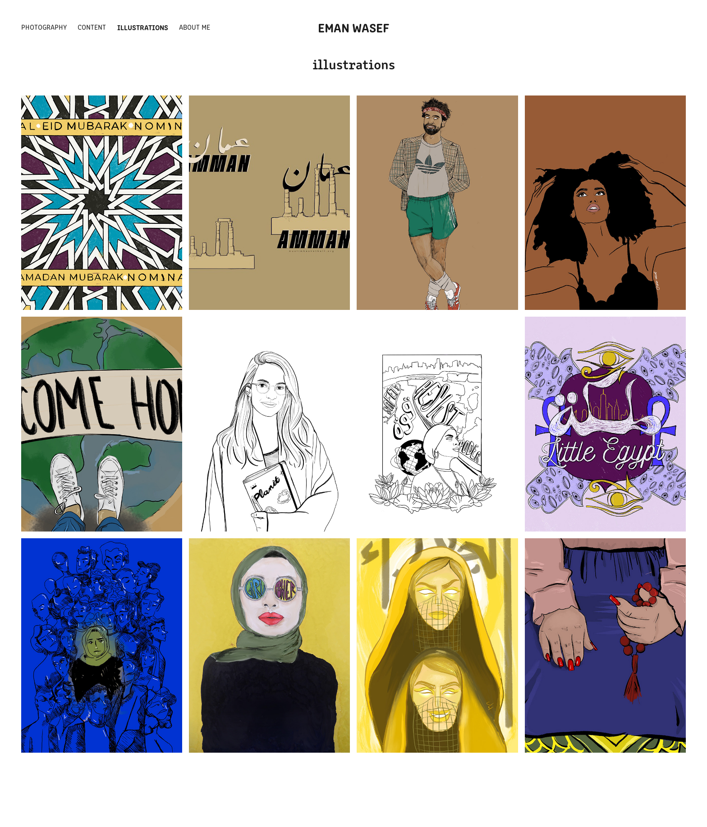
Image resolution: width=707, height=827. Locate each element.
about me (194, 27)
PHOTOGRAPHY (44, 27)
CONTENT (92, 27)
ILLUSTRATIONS (142, 27)
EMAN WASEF (353, 27)
